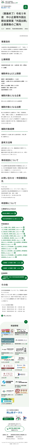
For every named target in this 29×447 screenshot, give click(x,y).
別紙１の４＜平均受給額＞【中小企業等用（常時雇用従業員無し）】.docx (14, 256)
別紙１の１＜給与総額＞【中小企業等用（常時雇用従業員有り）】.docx (14, 243)
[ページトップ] (26, 322)
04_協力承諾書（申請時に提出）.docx (13, 236)
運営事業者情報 (10, 436)
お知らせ (26, 28)
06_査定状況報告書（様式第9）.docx (13, 240)
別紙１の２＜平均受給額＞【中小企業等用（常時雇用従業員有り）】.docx (14, 248)
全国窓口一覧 (5, 434)
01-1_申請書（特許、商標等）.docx (13, 227)
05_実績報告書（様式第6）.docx (13, 238)
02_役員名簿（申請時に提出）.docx (12, 231)
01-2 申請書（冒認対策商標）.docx (13, 229)
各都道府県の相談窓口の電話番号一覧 (18, 434)
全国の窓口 (8, 28)
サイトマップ (20, 438)
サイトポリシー (19, 436)
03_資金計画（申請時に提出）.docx (13, 234)
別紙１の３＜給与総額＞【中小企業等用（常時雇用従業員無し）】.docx (14, 252)
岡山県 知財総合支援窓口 (17, 28)
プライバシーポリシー (10, 438)
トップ (2, 28)
